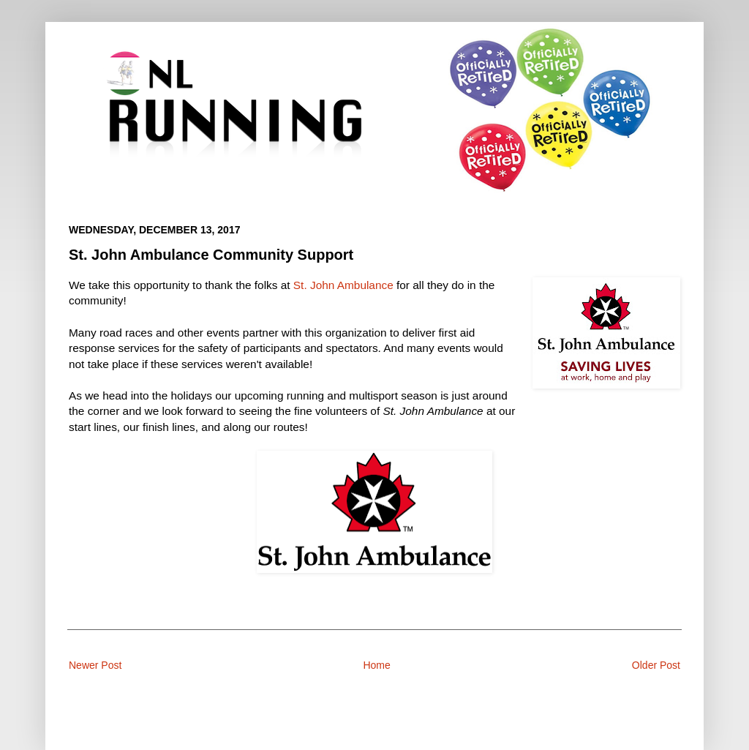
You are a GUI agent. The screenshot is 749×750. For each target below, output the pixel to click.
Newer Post (95, 665)
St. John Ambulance (343, 285)
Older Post (656, 665)
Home (376, 665)
